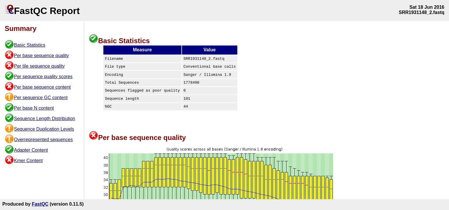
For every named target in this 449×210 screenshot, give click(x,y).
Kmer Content (28, 160)
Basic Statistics (29, 45)
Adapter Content (31, 150)
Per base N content (34, 108)
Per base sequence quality (41, 55)
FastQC (40, 204)
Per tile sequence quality (39, 66)
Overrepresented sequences (43, 139)
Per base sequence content (42, 87)
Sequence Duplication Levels (44, 129)
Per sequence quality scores (43, 76)
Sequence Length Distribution (44, 118)
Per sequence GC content (41, 97)
